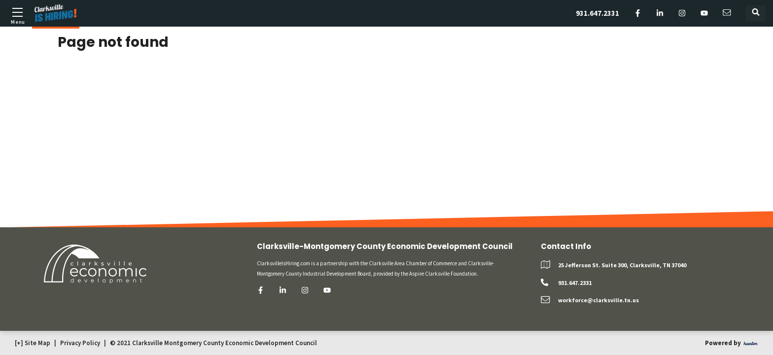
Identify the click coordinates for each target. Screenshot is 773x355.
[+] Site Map (32, 343)
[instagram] (682, 13)
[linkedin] (660, 13)
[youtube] (704, 13)
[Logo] (55, 13)
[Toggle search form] (756, 13)
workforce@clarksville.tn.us (598, 300)
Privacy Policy (80, 343)
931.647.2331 (597, 13)
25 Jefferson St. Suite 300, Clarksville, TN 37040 (622, 265)
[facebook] (637, 13)
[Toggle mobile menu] (17, 15)
